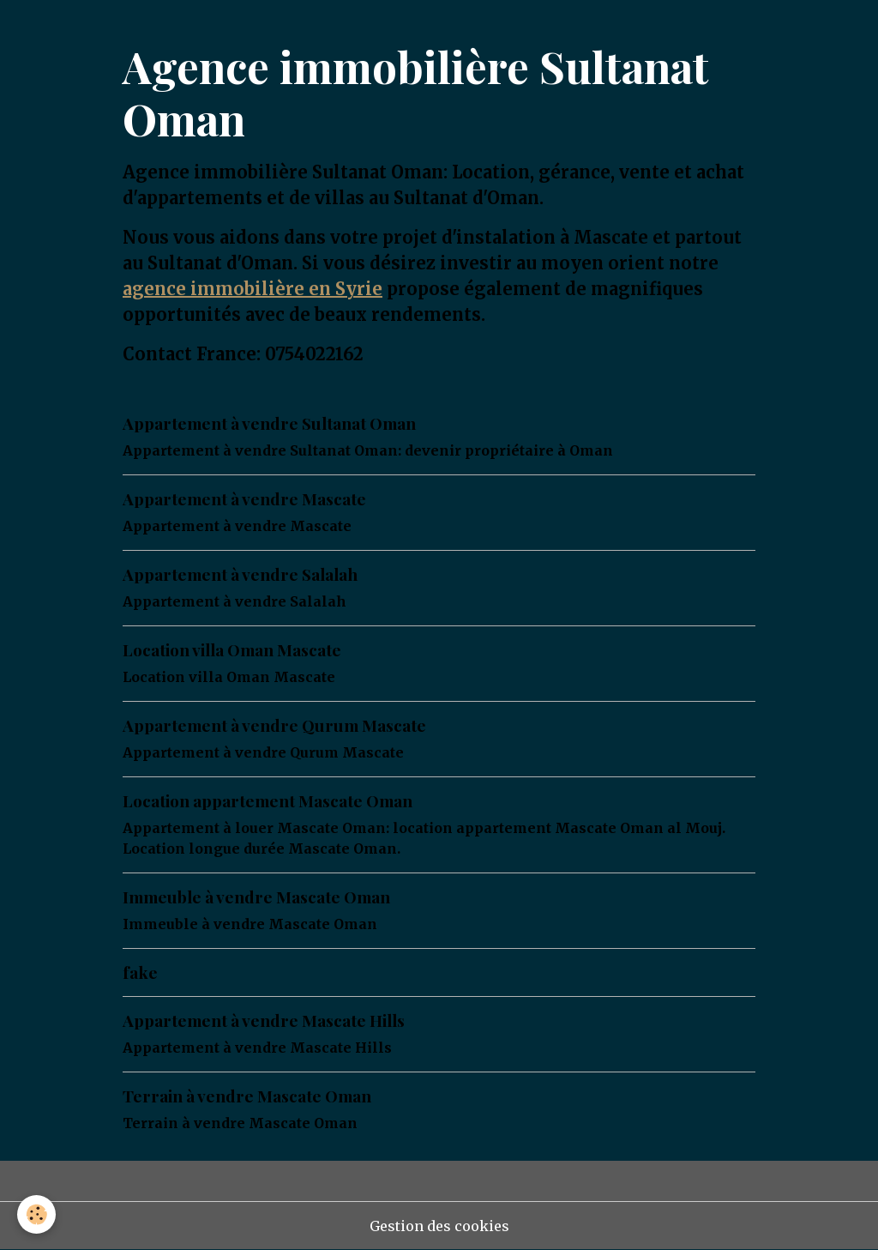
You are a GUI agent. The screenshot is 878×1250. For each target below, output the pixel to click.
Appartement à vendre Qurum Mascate (274, 725)
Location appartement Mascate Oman (267, 800)
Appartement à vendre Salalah (240, 574)
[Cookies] (36, 1214)
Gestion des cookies (439, 1226)
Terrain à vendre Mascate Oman (247, 1095)
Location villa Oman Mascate (232, 649)
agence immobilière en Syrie (252, 288)
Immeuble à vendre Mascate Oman (256, 896)
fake (140, 972)
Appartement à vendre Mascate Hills (264, 1020)
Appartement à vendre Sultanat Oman (269, 423)
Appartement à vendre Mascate (244, 498)
